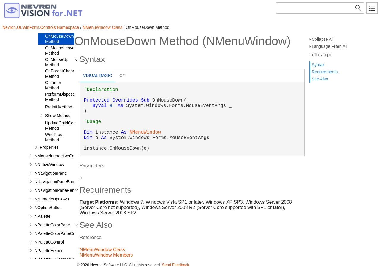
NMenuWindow (145, 132)
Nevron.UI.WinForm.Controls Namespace (40, 27)
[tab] (97, 76)
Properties (49, 147)
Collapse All (322, 39)
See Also (320, 79)
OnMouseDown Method (59, 39)
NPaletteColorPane (52, 224)
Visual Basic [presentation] (97, 75)
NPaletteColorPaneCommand (61, 233)
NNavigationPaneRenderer (59, 190)
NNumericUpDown (51, 199)
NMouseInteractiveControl (58, 156)
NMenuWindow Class (102, 27)
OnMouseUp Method (57, 62)
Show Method (58, 115)
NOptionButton (48, 207)
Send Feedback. (176, 265)
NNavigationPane (50, 173)
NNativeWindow (49, 164)
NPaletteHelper (48, 250)
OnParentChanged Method (62, 74)
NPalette (42, 216)
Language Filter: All (329, 46)
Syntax (318, 64)
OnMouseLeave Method (60, 50)
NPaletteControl (49, 242)
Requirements (325, 71)
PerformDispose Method (60, 97)
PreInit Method (58, 107)
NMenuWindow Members (106, 254)
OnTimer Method (53, 85)
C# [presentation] (122, 75)
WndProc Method (53, 137)
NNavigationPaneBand (55, 181)
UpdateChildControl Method (63, 126)
